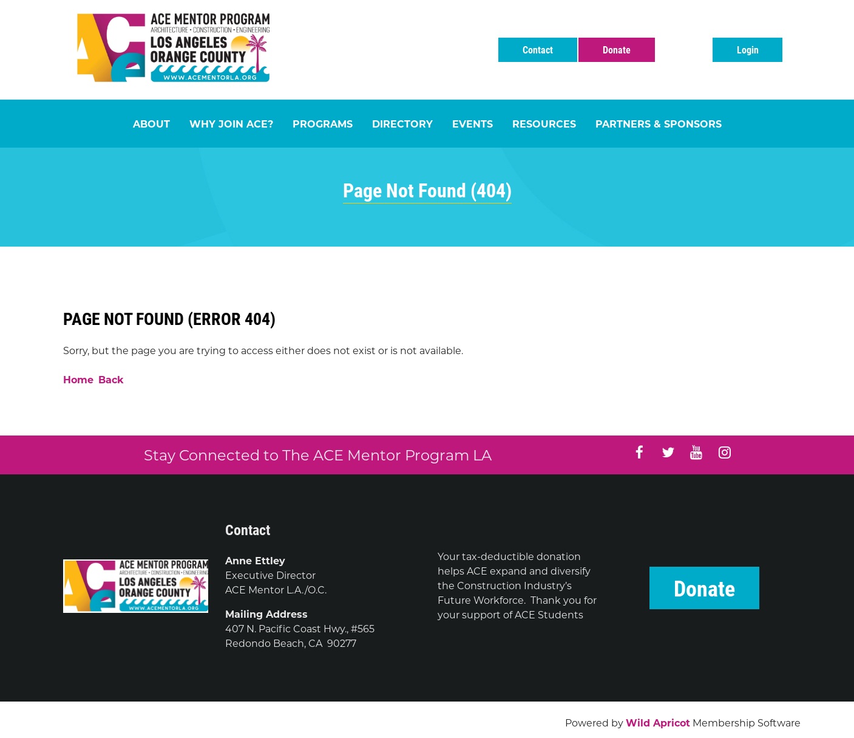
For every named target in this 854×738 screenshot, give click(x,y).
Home (78, 379)
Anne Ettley (255, 560)
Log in (747, 50)
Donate (617, 49)
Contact (538, 49)
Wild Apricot (658, 722)
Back (111, 379)
